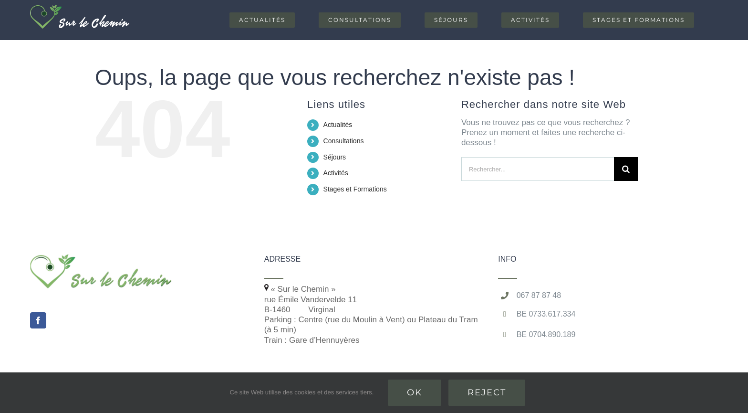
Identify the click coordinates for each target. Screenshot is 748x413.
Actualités (338, 124)
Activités (335, 173)
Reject (487, 392)
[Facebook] (38, 320)
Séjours (334, 157)
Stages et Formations (355, 189)
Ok (414, 392)
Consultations (343, 141)
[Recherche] (626, 169)
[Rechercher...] (537, 169)
